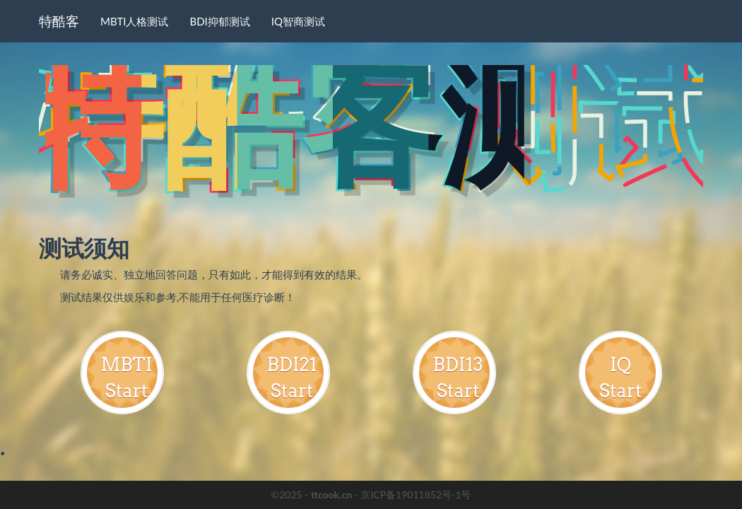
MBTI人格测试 (134, 21)
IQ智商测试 (298, 21)
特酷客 (59, 21)
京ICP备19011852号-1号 (415, 494)
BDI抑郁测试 (219, 21)
